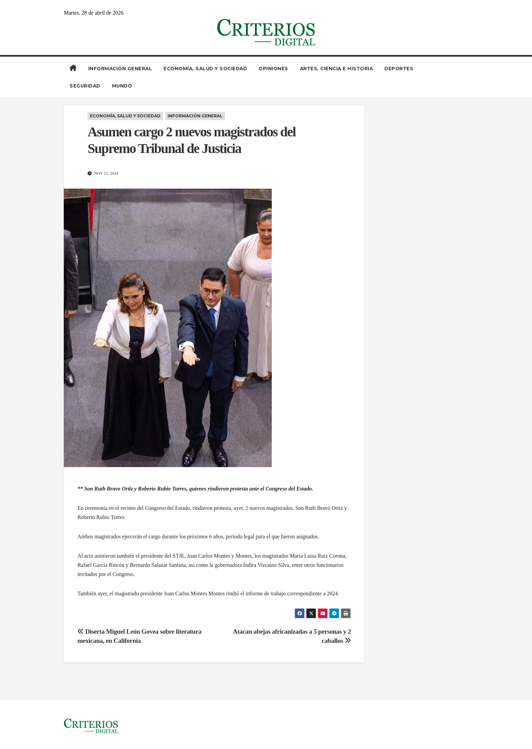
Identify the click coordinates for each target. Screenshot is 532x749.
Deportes (398, 68)
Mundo (122, 86)
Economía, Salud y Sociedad (205, 68)
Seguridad (85, 86)
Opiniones (273, 68)
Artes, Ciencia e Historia (336, 68)
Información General (120, 68)
